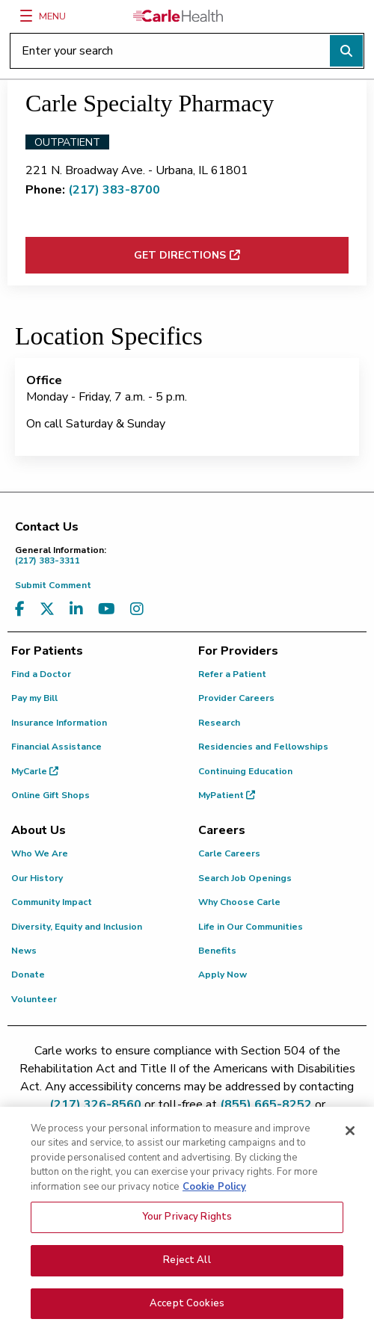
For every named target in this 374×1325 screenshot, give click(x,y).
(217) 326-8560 (95, 1104)
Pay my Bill (34, 698)
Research (219, 723)
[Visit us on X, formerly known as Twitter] (47, 609)
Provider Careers (236, 698)
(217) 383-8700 (114, 190)
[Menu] (26, 16)
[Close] (350, 1151)
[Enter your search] (187, 51)
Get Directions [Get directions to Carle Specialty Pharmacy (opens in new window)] (180, 255)
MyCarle (34, 771)
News (24, 951)
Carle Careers (229, 853)
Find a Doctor (41, 674)
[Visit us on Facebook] (20, 609)
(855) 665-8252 (266, 1104)
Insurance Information (59, 723)
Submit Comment (53, 585)
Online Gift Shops (50, 795)
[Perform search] (346, 51)
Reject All (186, 1281)
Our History (37, 878)
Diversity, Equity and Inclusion (76, 927)
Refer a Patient (232, 674)
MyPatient (226, 795)
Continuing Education (245, 771)
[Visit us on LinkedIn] (76, 609)
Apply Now (222, 974)
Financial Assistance (56, 747)
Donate (28, 974)
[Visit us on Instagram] (137, 609)
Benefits (217, 951)
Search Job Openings (245, 878)
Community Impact (51, 902)
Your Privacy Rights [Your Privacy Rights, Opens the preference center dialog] (187, 1238)
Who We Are (39, 853)
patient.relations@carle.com (187, 1122)
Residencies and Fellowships (263, 747)
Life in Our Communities (250, 927)
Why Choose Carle (239, 902)
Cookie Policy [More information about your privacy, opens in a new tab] (214, 1207)
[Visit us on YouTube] (106, 609)
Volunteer (34, 999)
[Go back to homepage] (178, 16)
